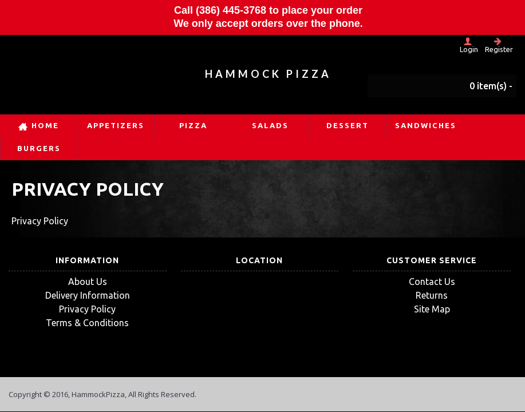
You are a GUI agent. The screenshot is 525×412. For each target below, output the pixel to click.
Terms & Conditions (87, 323)
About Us (87, 281)
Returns (432, 295)
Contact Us (432, 281)
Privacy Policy (87, 309)
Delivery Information (87, 295)
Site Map (432, 309)
